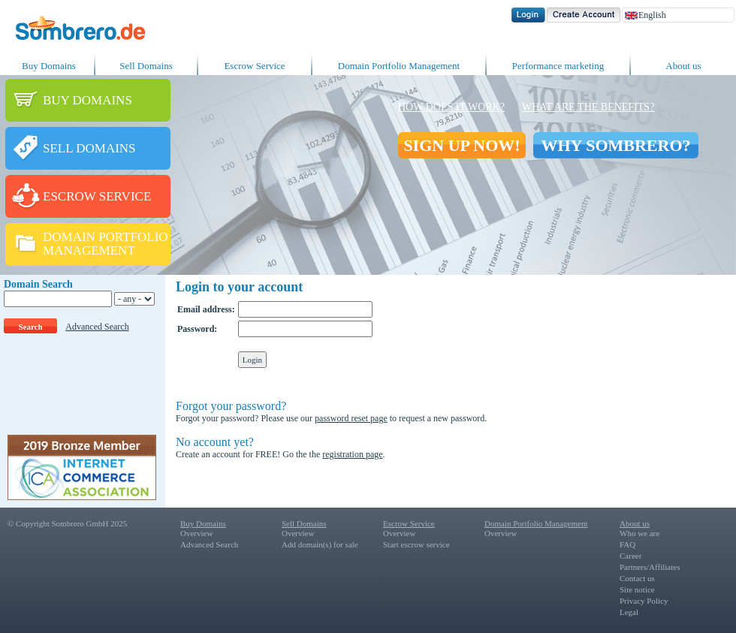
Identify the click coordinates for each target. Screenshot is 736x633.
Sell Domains (145, 65)
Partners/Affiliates (650, 566)
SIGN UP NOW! (461, 145)
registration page (352, 454)
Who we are (639, 533)
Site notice (637, 589)
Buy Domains (49, 65)
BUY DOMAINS (87, 100)
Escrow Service (254, 65)
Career (630, 555)
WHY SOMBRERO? (615, 145)
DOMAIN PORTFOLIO (105, 237)
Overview (196, 533)
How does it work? (451, 107)
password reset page (351, 418)
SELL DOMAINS (89, 148)
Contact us (637, 578)
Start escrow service (416, 544)
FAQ (627, 544)
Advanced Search (96, 326)
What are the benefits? (588, 107)
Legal (629, 611)
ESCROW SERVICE (97, 196)
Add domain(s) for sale (320, 544)
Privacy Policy (644, 600)
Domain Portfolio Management (399, 65)
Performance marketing (558, 65)
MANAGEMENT (89, 250)
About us (683, 65)
